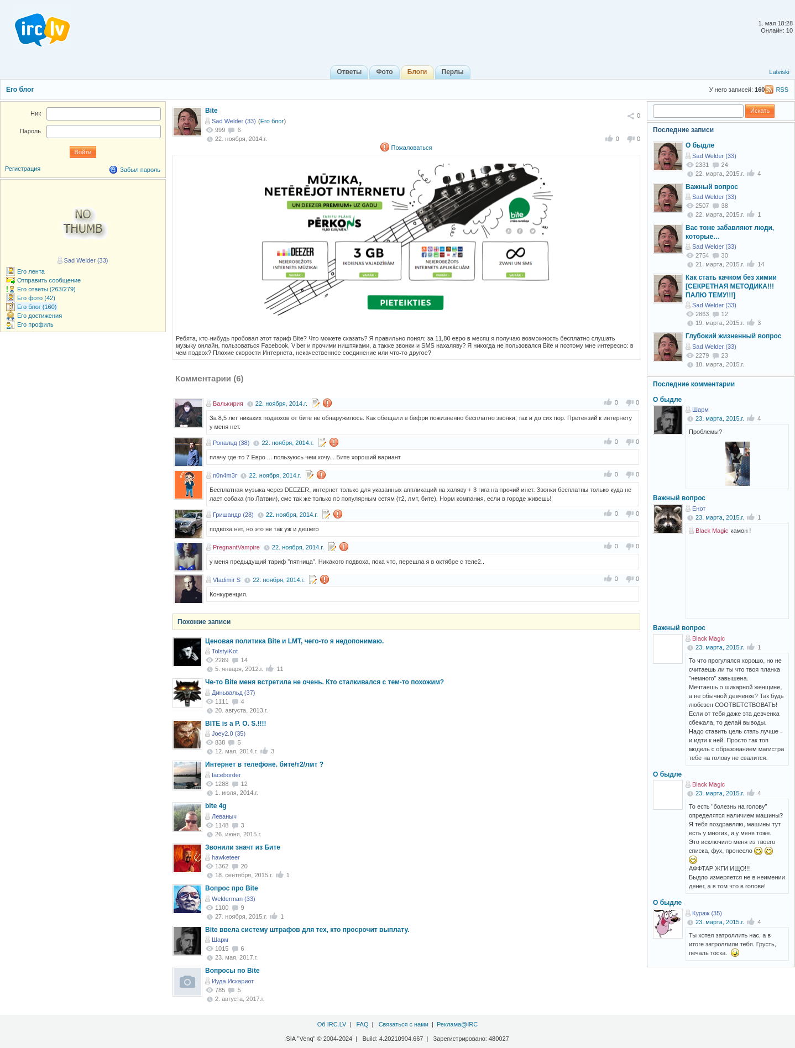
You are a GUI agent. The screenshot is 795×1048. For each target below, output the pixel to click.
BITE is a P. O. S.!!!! (235, 723)
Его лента (31, 271)
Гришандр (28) (233, 514)
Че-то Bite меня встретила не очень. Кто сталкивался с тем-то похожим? (324, 682)
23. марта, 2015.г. (719, 418)
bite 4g (216, 806)
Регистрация (22, 168)
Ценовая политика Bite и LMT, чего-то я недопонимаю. (294, 641)
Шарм (220, 939)
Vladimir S (226, 580)
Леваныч (224, 816)
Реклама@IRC (457, 1024)
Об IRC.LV (332, 1024)
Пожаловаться (411, 147)
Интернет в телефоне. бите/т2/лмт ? (264, 764)
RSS (782, 89)
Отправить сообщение (49, 280)
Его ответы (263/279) (46, 289)
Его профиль (35, 324)
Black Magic (711, 530)
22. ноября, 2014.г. (281, 403)
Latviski (779, 72)
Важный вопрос (712, 187)
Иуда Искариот (233, 981)
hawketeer (226, 857)
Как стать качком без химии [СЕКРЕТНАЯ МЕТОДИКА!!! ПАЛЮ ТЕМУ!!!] (731, 286)
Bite (211, 110)
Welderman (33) (233, 898)
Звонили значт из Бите (242, 847)
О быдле (700, 145)
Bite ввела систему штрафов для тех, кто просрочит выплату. (307, 930)
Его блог (20, 89)
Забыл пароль (140, 169)
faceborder (226, 775)
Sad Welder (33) (234, 121)
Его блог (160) (37, 306)
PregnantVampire (236, 547)
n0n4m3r (225, 475)
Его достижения (39, 315)
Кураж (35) (707, 913)
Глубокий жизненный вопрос (733, 336)
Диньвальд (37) (233, 692)
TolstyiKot (225, 651)
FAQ (362, 1024)
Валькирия (228, 403)
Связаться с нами (403, 1024)
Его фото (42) (36, 298)
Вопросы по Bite (232, 970)
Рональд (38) (231, 442)
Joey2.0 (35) (228, 733)
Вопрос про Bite (231, 888)
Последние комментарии (694, 384)
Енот (698, 508)
